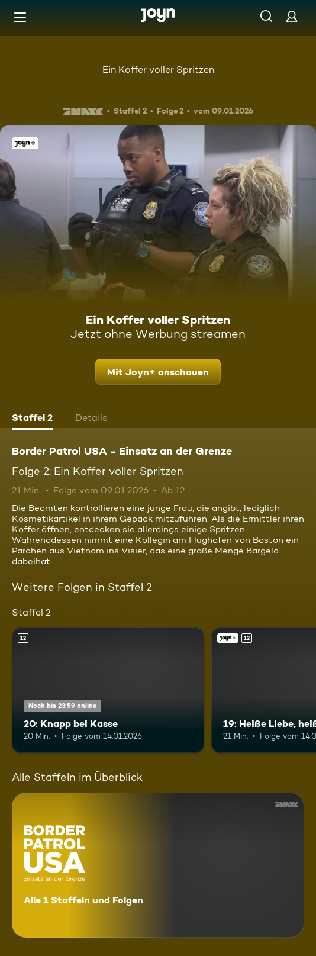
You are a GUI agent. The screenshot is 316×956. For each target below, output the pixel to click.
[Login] (291, 16)
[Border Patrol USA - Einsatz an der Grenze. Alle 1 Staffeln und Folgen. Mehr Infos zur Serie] (158, 865)
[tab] (32, 419)
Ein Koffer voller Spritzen (158, 69)
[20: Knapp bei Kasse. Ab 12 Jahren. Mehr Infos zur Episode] (108, 689)
